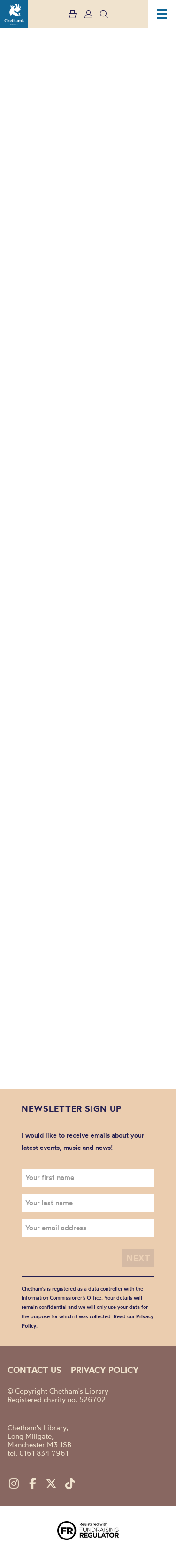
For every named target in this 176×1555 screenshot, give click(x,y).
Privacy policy (105, 1369)
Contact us (34, 1369)
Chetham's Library (14, 14)
